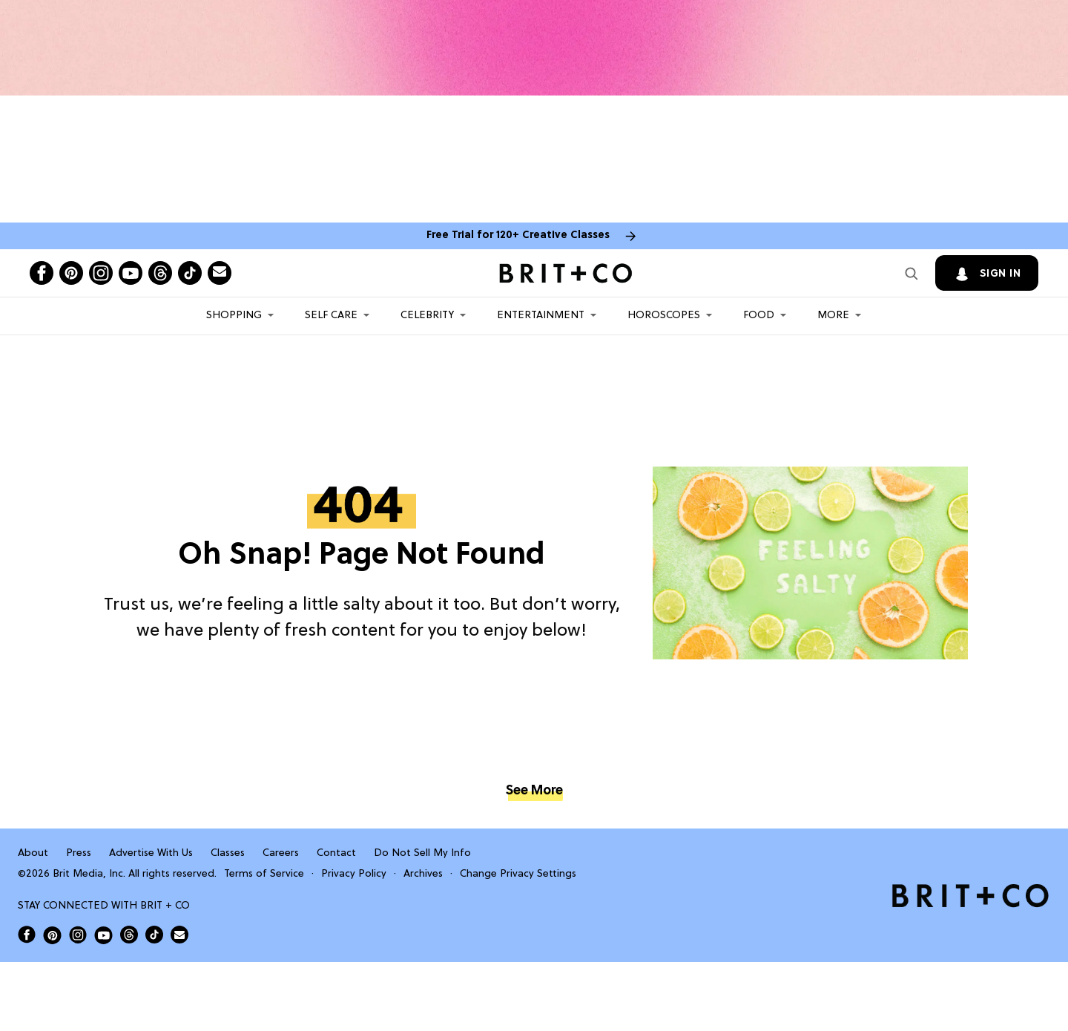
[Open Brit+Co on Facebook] (27, 934)
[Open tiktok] (190, 273)
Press (78, 853)
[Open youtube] (130, 273)
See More (534, 791)
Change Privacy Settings (518, 874)
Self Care (331, 315)
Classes (228, 853)
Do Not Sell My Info (422, 853)
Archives (423, 874)
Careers (281, 853)
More (833, 315)
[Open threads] (160, 273)
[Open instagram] (101, 273)
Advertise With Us (151, 853)
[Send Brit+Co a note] (219, 273)
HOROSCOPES (663, 315)
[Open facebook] (41, 273)
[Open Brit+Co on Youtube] (103, 935)
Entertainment (540, 315)
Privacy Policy (353, 874)
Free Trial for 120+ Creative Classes (518, 235)
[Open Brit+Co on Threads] (129, 934)
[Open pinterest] (71, 273)
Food (758, 315)
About (33, 853)
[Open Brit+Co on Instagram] (78, 934)
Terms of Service (264, 874)
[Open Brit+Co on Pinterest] (52, 935)
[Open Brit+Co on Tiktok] (154, 934)
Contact (336, 853)
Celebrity (427, 315)
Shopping (234, 315)
